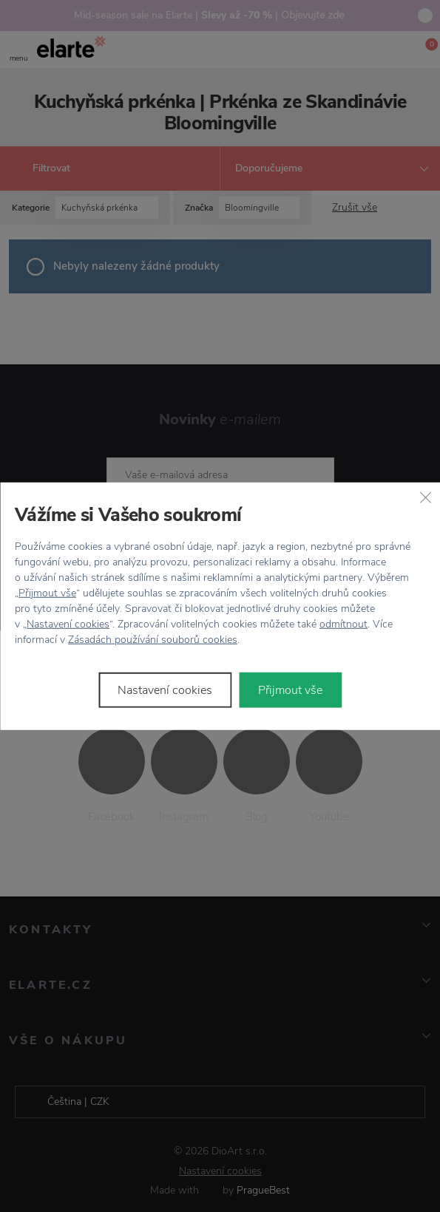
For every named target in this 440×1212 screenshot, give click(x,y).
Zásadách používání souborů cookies (152, 639)
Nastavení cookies (68, 623)
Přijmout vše (47, 592)
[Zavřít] (425, 497)
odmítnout (343, 623)
